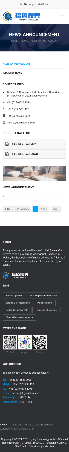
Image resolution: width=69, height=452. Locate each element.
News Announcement (44, 40)
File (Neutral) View (20, 144)
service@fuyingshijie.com (21, 122)
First (8, 208)
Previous (23, 208)
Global (44, 4)
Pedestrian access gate (17, 310)
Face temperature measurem (43, 295)
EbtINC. (62, 442)
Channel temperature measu (19, 317)
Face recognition (14, 295)
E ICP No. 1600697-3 (33, 442)
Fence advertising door (46, 310)
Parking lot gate (45, 303)
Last (56, 208)
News (24, 40)
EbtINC (17, 424)
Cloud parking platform (17, 428)
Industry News (12, 72)
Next (44, 208)
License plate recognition (18, 303)
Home (14, 40)
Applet (32, 4)
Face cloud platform (39, 424)
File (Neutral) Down (21, 154)
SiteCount (20, 446)
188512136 (24, 397)
